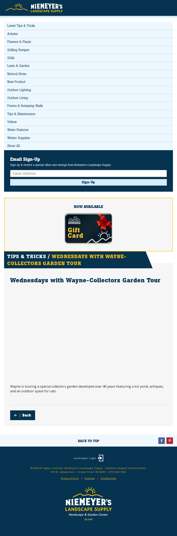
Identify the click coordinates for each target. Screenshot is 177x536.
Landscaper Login (85, 458)
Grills (10, 58)
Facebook (161, 440)
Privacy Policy (70, 478)
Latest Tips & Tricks (21, 26)
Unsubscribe (108, 478)
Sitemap (89, 478)
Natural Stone (16, 74)
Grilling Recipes (18, 50)
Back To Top (88, 441)
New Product (16, 82)
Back (26, 415)
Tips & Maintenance (21, 114)
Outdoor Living (17, 98)
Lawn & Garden (18, 66)
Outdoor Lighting (19, 90)
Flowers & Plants (19, 42)
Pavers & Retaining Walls (25, 106)
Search (159, 8)
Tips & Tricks (26, 256)
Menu (167, 7)
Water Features (17, 130)
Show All (13, 146)
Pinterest (169, 440)
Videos (12, 122)
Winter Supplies (18, 138)
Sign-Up (88, 182)
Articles (12, 34)
